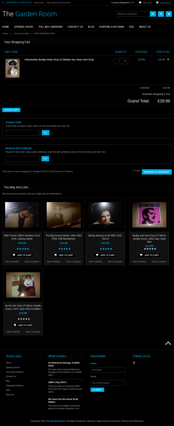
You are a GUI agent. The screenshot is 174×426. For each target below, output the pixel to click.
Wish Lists (147, 3)
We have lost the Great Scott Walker (63, 400)
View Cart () (165, 3)
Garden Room (29, 14)
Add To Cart (22, 254)
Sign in (50, 3)
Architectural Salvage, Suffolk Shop (64, 364)
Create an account (63, 3)
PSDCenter (138, 421)
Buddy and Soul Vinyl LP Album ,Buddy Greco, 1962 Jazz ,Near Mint (149, 238)
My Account (39, 3)
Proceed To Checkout (157, 172)
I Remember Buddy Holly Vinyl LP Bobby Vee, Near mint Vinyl (59, 59)
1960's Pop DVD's (57, 382)
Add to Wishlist (12, 261)
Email (93, 376)
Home (5, 34)
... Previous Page (20, 34)
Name (94, 363)
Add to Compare (31, 261)
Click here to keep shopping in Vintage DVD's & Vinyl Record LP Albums (37, 171)
